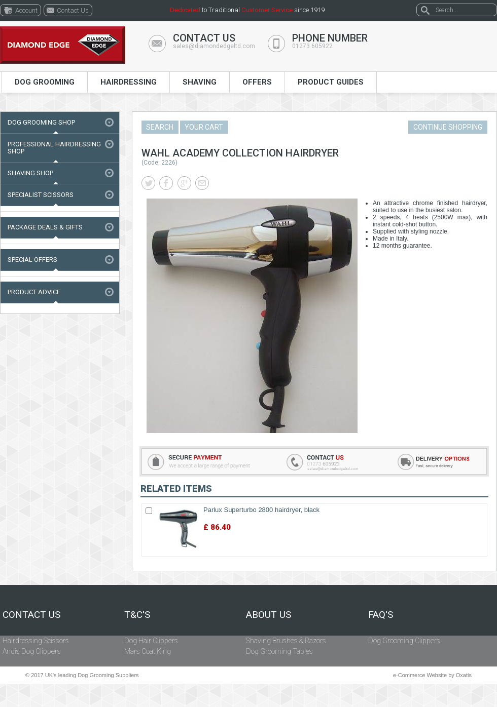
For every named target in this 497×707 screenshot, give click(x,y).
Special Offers (32, 259)
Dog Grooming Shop (41, 122)
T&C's (137, 615)
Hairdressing (128, 82)
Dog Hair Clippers (151, 641)
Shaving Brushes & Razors (286, 641)
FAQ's (380, 615)
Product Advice (34, 292)
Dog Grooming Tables (279, 651)
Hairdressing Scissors (36, 641)
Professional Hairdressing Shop (54, 147)
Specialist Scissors (41, 195)
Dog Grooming (45, 82)
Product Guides (331, 82)
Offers (257, 82)
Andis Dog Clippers (32, 651)
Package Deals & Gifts (45, 227)
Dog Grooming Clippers (404, 641)
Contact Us (31, 615)
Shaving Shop (30, 173)
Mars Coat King (147, 651)
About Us (268, 615)
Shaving (200, 82)
